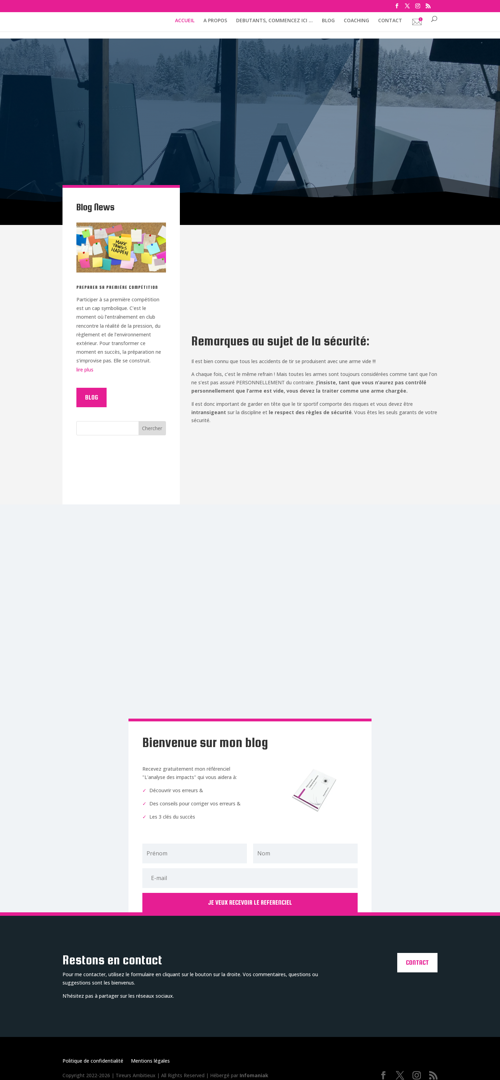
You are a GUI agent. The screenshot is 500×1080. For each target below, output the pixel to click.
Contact (417, 957)
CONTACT (390, 21)
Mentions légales (150, 1056)
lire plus (84, 369)
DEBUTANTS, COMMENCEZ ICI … (274, 21)
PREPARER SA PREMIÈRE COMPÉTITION (117, 287)
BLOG (328, 21)
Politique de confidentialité (92, 1056)
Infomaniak (254, 1070)
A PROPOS (215, 21)
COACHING (356, 21)
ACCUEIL (184, 21)
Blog (91, 397)
